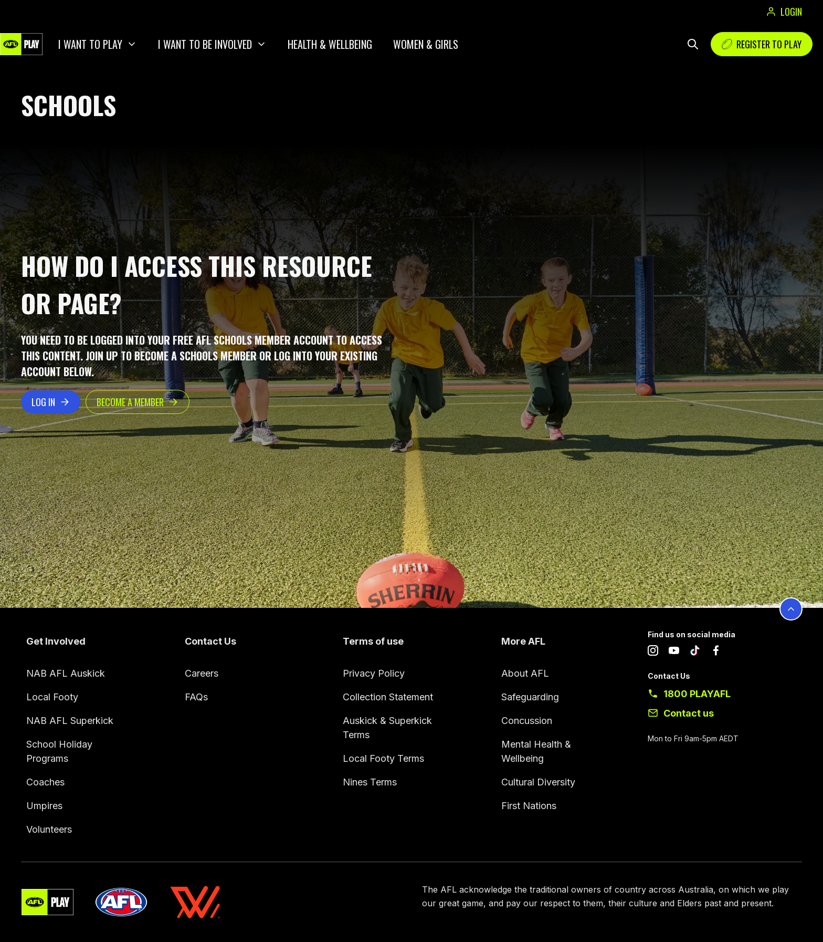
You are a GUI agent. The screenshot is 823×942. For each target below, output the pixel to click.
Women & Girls (425, 44)
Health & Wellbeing (330, 44)
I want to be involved (205, 44)
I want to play (90, 44)
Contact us (688, 713)
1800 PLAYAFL (697, 693)
